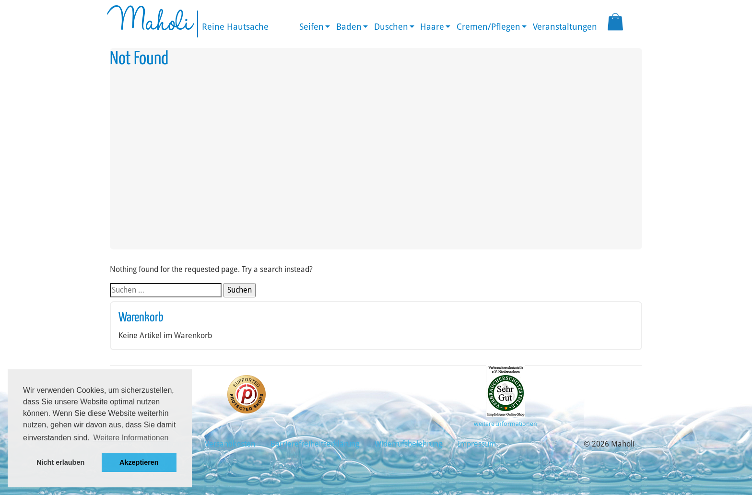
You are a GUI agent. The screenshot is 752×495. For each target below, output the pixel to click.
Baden (349, 27)
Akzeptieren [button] (139, 462)
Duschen (391, 27)
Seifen (311, 27)
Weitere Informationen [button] (130, 438)
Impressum (477, 443)
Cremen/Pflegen (488, 27)
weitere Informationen (505, 423)
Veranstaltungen (565, 27)
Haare (432, 27)
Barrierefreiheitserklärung (314, 443)
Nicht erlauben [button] (60, 462)
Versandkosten (230, 443)
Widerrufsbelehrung (408, 443)
